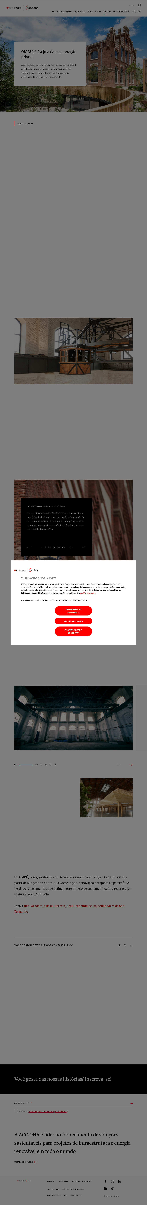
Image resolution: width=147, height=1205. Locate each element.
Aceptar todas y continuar (73, 631)
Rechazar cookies (73, 621)
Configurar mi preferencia (73, 611)
